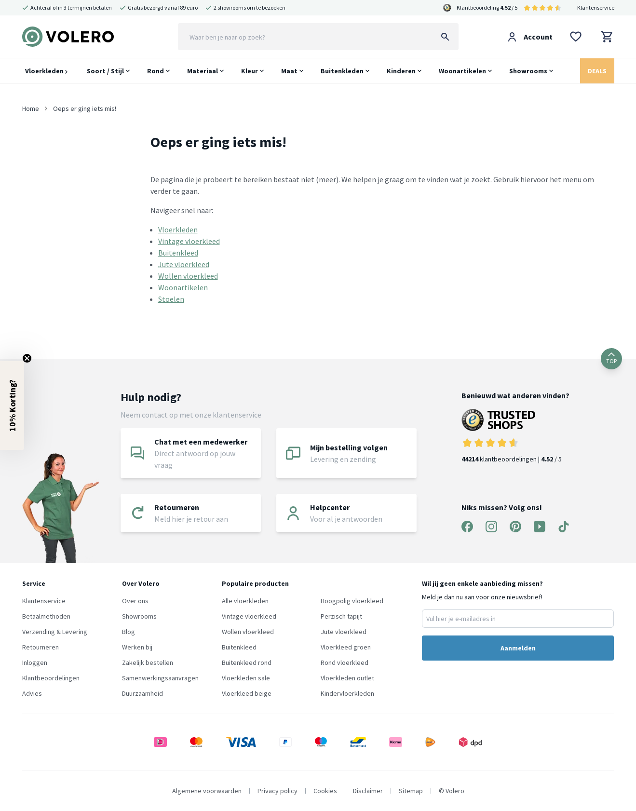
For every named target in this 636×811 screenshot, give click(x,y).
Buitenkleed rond (246, 662)
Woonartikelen (462, 71)
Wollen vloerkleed (188, 276)
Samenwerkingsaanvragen (160, 678)
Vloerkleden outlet (347, 678)
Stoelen (171, 299)
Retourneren (40, 647)
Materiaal (202, 71)
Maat (289, 71)
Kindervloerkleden (347, 693)
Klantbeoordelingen (51, 678)
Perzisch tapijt (341, 616)
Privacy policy (277, 790)
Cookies (325, 790)
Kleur (249, 71)
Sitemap (411, 790)
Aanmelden (518, 648)
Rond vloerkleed (344, 662)
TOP (611, 358)
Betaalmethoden (46, 616)
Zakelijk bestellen (147, 662)
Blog (128, 631)
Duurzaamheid (142, 693)
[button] (12, 405)
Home (30, 108)
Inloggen (34, 662)
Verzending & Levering (54, 631)
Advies (32, 693)
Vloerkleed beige (246, 693)
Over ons (135, 600)
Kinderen (401, 71)
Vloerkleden (46, 71)
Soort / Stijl (105, 71)
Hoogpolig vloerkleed (352, 600)
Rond (155, 71)
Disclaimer (368, 790)
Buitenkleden (342, 71)
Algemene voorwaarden (207, 790)
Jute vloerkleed (183, 264)
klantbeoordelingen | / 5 (515, 436)
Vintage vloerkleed (189, 241)
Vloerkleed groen (346, 647)
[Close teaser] (27, 358)
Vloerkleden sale (246, 678)
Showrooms (528, 71)
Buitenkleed (178, 252)
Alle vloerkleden (245, 600)
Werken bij (137, 647)
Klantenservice (595, 7)
